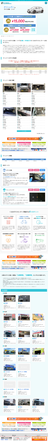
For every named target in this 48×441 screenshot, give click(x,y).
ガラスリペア (4, 424)
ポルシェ (26, 424)
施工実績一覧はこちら (41, 120)
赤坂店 (6, 290)
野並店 (20, 393)
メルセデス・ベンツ (28, 423)
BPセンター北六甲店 (8, 376)
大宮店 (34, 308)
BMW (26, 422)
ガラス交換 (3, 423)
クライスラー (39, 422)
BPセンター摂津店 (22, 358)
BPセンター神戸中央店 (23, 376)
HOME (1, 22)
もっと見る (24, 117)
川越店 (6, 325)
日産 (3, 22)
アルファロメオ (39, 424)
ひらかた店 (7, 358)
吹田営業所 (7, 342)
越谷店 (34, 325)
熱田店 (6, 393)
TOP (2, 422)
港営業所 (34, 342)
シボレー (38, 423)
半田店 (34, 393)
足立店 (20, 290)
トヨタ (14, 423)
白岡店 (20, 325)
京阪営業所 (21, 342)
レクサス (14, 424)
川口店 (20, 308)
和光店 (6, 308)
